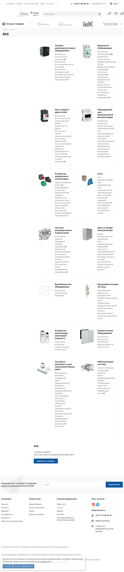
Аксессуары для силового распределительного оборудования (64, 77)
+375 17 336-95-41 (81, 4)
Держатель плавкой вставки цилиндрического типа (107, 315)
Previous (32, 24)
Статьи (60, 508)
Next (121, 24)
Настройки (8, 566)
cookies (43, 561)
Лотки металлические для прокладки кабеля (105, 370)
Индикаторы (103, 85)
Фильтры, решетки (105, 344)
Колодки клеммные (62, 252)
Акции (31, 511)
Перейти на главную (46, 461)
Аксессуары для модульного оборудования (103, 94)
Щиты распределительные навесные (105, 244)
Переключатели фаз (105, 141)
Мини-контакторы (63, 136)
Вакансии (5, 511)
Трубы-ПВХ (102, 385)
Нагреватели (102, 342)
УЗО (100, 64)
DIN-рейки (59, 385)
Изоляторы (60, 388)
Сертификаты (6, 514)
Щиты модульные (105, 254)
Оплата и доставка (36, 508)
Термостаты (103, 347)
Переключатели (62, 192)
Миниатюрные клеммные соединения (60, 239)
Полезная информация (67, 499)
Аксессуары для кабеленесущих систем (103, 390)
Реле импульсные (104, 192)
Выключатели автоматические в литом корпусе (64, 64)
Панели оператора (105, 126)
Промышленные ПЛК (105, 128)
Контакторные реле (63, 144)
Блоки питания (103, 136)
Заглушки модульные (63, 413)
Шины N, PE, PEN (62, 262)
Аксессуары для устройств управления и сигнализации (63, 213)
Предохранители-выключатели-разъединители (104, 293)
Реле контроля (104, 195)
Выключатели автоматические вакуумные (61, 293)
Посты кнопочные (62, 203)
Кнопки (59, 185)
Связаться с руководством (12, 521)
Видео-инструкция (36, 514)
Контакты (5, 508)
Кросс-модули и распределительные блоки (62, 256)
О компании (10, 3)
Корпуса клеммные (105, 264)
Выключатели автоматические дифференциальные (106, 59)
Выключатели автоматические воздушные (61, 56)
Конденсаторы (61, 349)
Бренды (60, 511)
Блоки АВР (102, 139)
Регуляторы (60, 342)
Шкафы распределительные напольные (105, 236)
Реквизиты (5, 518)
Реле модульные (104, 203)
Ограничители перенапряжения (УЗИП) (103, 79)
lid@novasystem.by (102, 521)
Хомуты (59, 411)
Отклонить (18, 566)
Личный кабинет (35, 504)
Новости (4, 504)
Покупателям (35, 499)
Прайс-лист (61, 504)
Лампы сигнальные (63, 182)
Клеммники (60, 249)
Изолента (59, 426)
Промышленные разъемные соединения (61, 375)
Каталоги (60, 514)
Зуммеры (59, 195)
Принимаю (29, 566)
